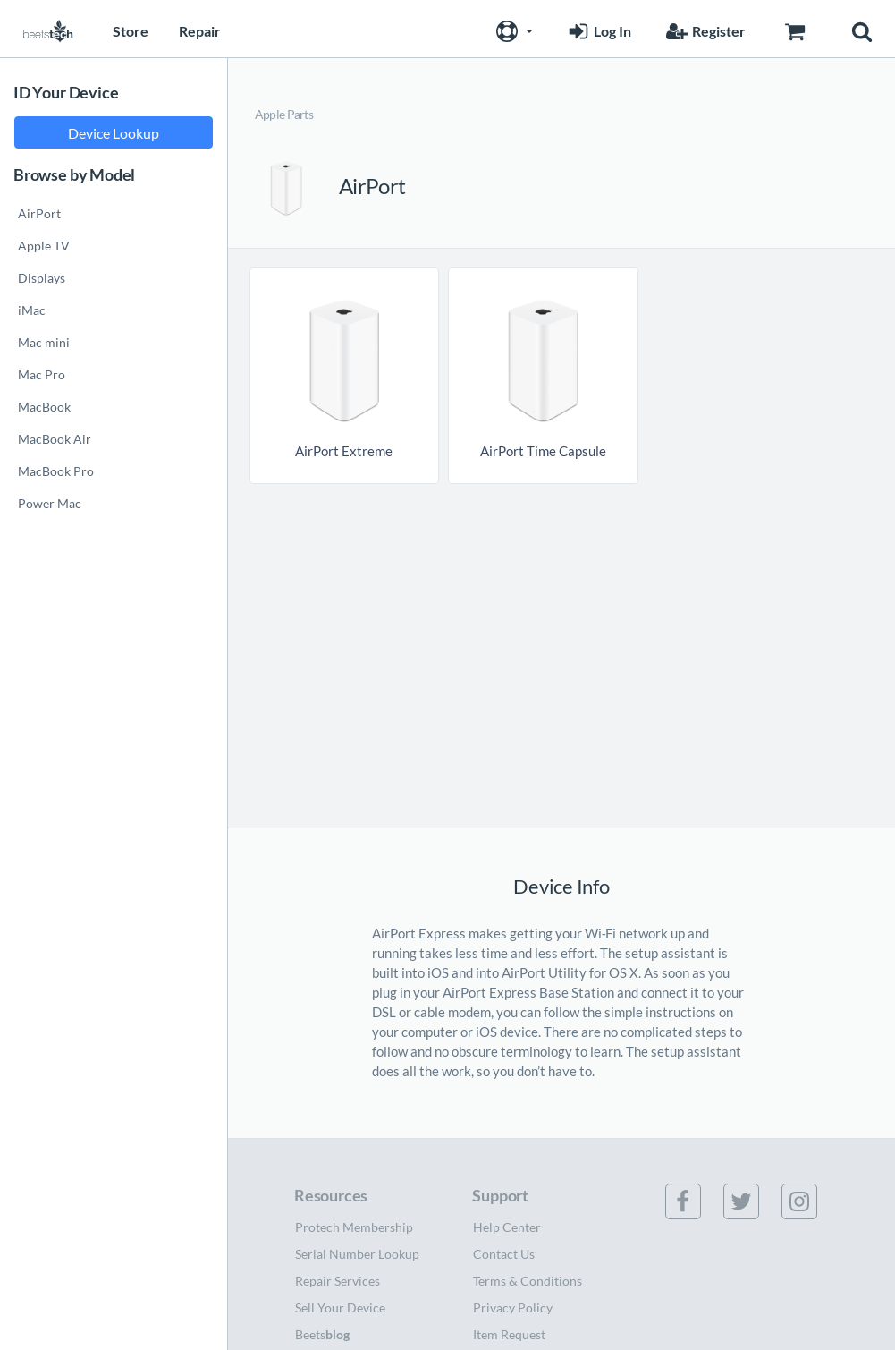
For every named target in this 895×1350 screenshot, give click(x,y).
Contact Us (504, 1253)
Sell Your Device (340, 1307)
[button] (512, 28)
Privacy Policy (513, 1307)
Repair (200, 30)
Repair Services (337, 1280)
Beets (322, 1334)
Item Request (509, 1334)
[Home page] (48, 28)
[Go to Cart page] (794, 28)
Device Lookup (113, 132)
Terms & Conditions (527, 1280)
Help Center (507, 1227)
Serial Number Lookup (357, 1253)
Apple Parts (284, 114)
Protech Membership (354, 1227)
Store (130, 30)
